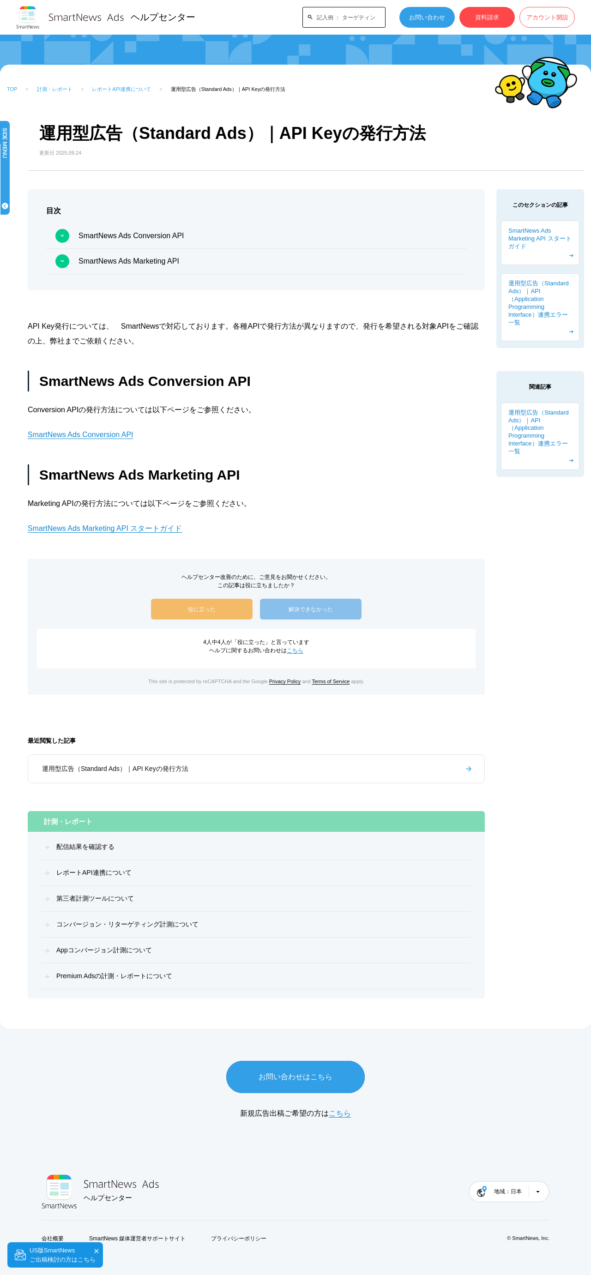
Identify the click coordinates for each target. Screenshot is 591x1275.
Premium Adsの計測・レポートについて (207, 976)
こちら (341, 650)
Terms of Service (377, 681)
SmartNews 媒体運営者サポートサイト (137, 1238)
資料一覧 (29, 394)
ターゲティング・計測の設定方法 (50, 514)
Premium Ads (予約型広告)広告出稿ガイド (48, 486)
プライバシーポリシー (238, 1238)
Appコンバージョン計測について (196, 950)
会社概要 (53, 1238)
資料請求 (487, 17)
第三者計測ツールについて (187, 898)
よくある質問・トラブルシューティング (50, 542)
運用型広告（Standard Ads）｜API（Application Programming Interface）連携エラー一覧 (538, 302)
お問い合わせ (427, 17)
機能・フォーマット (44, 226)
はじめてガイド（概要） (50, 169)
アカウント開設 (547, 17)
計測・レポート (54, 89)
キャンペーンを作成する (50, 197)
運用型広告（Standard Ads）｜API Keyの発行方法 (207, 768)
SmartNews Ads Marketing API (221, 261)
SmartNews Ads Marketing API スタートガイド (197, 528)
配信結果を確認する (178, 846)
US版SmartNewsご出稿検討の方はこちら (63, 1255)
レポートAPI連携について (121, 89)
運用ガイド (32, 366)
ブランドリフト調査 (44, 282)
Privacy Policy (331, 681)
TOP (12, 89)
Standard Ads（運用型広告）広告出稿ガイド (47, 458)
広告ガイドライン (41, 310)
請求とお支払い (38, 338)
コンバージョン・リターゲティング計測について (220, 924)
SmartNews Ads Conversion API (224, 236)
